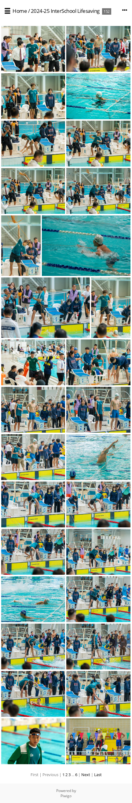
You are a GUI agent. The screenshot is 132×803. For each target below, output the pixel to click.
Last (98, 774)
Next (85, 774)
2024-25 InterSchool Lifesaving (65, 10)
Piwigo (66, 795)
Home (20, 10)
